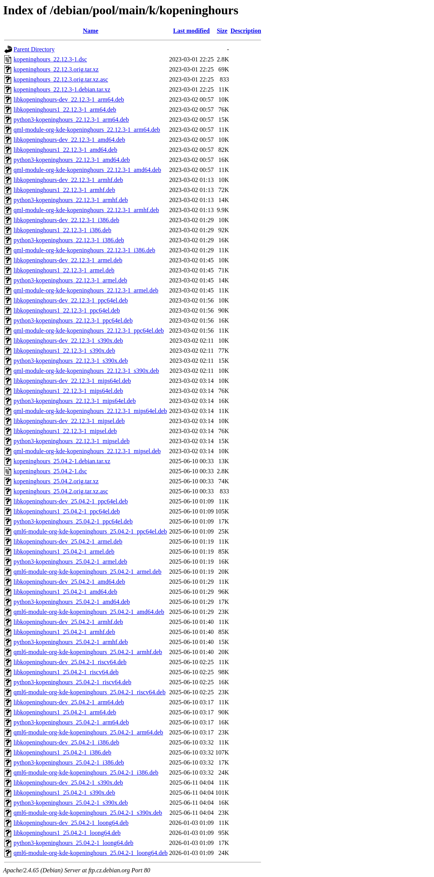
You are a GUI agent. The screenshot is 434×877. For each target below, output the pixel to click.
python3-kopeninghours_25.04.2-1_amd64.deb (72, 601)
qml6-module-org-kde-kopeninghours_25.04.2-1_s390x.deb (88, 812)
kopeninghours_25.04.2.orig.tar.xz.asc (61, 491)
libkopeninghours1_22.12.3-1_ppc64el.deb (67, 310)
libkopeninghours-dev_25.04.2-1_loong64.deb (71, 822)
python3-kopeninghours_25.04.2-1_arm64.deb (71, 722)
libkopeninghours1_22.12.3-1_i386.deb (62, 230)
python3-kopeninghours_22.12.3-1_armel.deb (70, 280)
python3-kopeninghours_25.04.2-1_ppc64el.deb (73, 521)
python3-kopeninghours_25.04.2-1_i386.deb (69, 762)
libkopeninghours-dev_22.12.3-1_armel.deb (68, 260)
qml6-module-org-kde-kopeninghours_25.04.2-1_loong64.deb (90, 853)
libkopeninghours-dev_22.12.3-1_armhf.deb (68, 180)
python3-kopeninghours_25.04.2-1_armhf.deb (71, 642)
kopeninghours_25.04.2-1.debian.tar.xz (62, 461)
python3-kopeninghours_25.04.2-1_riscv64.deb (72, 682)
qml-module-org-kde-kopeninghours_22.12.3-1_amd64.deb (87, 170)
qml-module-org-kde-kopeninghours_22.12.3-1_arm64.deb (87, 129)
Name (90, 30)
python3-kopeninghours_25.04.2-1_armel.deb (70, 561)
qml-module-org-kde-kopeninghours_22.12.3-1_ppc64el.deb (89, 330)
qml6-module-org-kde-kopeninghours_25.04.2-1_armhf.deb (88, 652)
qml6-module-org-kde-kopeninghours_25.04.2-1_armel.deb (87, 571)
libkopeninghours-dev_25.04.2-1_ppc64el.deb (71, 501)
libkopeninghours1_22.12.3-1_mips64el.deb (68, 391)
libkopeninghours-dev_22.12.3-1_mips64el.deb (72, 380)
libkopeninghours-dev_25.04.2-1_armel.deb (68, 541)
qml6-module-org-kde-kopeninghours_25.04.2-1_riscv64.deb (90, 692)
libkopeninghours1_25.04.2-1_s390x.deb (64, 792)
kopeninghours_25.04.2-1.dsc (50, 471)
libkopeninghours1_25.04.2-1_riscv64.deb (66, 672)
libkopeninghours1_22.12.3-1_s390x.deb (64, 350)
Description (246, 30)
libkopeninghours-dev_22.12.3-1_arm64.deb (69, 99)
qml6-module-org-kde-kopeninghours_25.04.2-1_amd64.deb (89, 611)
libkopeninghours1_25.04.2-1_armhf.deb (64, 632)
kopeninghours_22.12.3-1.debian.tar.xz (62, 89)
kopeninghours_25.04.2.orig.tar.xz (56, 481)
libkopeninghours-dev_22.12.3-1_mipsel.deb (69, 421)
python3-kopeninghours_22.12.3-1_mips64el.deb (75, 401)
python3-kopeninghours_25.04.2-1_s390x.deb (71, 802)
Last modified (191, 30)
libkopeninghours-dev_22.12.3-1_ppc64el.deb (71, 300)
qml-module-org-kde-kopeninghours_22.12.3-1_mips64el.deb (90, 411)
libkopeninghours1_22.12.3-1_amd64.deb (65, 149)
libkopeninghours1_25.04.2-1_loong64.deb (67, 832)
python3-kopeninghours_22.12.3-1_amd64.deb (72, 159)
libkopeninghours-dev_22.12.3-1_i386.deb (66, 220)
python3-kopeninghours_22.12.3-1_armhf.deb (71, 200)
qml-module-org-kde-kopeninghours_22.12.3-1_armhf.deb (86, 210)
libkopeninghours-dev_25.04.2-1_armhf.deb (68, 622)
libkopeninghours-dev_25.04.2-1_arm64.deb (69, 702)
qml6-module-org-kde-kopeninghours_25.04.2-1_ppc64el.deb (90, 531)
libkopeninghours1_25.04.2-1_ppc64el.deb (67, 511)
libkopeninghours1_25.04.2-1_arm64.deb (65, 712)
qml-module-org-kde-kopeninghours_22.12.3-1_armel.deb (86, 290)
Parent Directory (34, 49)
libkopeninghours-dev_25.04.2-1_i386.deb (66, 742)
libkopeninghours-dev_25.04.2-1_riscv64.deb (70, 662)
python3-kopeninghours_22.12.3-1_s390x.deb (71, 360)
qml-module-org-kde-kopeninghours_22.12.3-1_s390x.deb (86, 370)
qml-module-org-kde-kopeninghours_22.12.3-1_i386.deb (84, 250)
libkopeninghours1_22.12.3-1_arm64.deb (65, 109)
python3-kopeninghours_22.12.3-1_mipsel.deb (72, 441)
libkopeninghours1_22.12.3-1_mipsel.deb (65, 431)
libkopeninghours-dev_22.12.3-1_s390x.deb (68, 340)
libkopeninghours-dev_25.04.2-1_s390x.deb (68, 782)
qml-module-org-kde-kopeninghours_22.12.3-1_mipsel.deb (87, 451)
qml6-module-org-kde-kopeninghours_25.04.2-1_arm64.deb (88, 732)
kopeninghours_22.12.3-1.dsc (50, 59)
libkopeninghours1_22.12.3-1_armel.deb (64, 270)
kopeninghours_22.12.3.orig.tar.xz (56, 69)
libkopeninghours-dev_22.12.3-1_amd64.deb (69, 139)
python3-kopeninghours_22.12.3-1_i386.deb (69, 240)
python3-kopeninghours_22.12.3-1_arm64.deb (71, 119)
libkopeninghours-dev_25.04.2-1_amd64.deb (69, 581)
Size (222, 30)
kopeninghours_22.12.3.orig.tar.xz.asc (61, 79)
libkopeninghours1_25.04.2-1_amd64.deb (65, 591)
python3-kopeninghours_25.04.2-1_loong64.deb (73, 843)
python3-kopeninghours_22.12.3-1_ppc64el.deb (73, 320)
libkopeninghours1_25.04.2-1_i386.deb (62, 752)
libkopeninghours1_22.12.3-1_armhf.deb (64, 190)
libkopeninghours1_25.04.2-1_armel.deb (64, 551)
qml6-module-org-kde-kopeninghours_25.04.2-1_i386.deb (86, 772)
